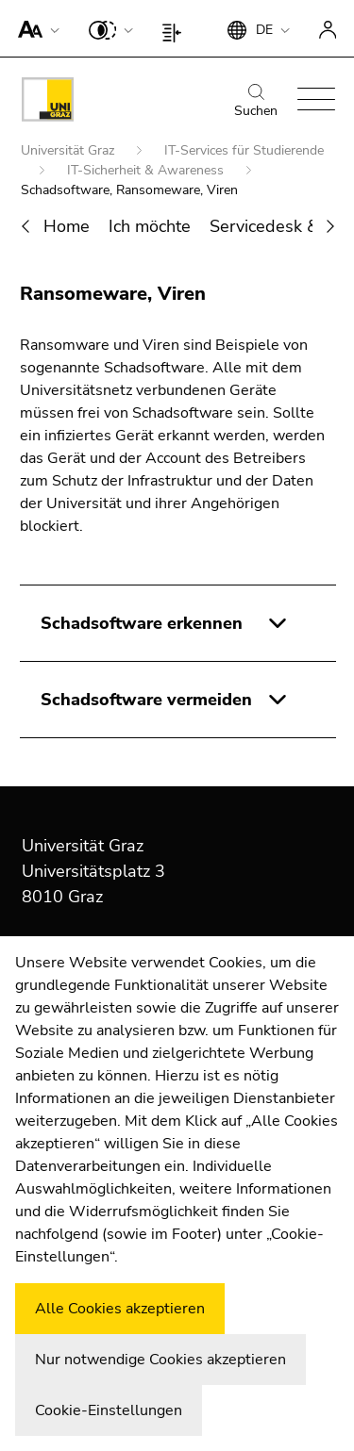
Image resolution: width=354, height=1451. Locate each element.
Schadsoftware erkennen (142, 623)
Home (66, 226)
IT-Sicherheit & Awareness (147, 170)
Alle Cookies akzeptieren (120, 1308)
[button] (34, 28)
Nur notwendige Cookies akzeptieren (160, 1359)
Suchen (256, 102)
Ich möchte (150, 226)
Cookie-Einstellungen (108, 1410)
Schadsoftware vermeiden (146, 699)
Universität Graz (69, 150)
